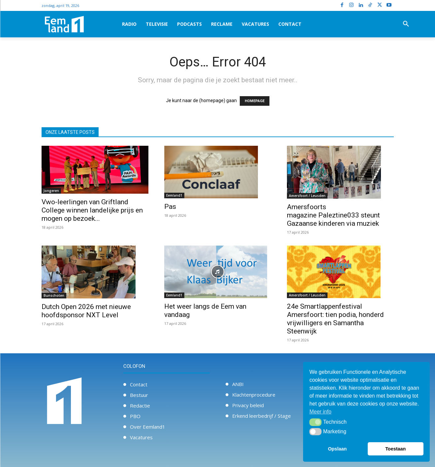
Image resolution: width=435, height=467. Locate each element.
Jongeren (51, 190)
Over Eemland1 (147, 426)
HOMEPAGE (254, 101)
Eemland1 (174, 195)
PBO (135, 416)
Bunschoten (54, 295)
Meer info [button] (320, 411)
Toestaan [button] (395, 448)
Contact (138, 384)
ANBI (238, 384)
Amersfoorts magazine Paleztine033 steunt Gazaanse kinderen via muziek (333, 215)
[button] (406, 24)
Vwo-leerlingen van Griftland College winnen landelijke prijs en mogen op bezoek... (92, 210)
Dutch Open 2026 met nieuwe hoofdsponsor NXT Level (86, 311)
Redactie (140, 405)
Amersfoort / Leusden (307, 195)
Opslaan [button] (337, 448)
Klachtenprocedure (253, 394)
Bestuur (139, 395)
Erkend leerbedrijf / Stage (261, 415)
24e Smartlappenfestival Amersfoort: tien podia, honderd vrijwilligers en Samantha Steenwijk (335, 318)
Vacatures (141, 437)
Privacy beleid (248, 405)
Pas (170, 207)
